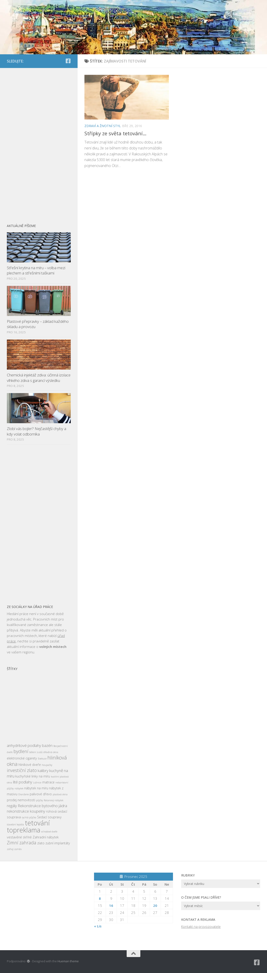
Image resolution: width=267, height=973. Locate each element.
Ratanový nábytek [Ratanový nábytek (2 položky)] (53, 800)
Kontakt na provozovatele (201, 926)
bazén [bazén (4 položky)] (47, 745)
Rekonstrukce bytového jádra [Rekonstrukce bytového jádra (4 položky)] (42, 805)
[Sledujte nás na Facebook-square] (68, 61)
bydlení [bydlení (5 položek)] (20, 751)
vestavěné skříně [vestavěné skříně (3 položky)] (19, 837)
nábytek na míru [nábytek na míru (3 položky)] (36, 788)
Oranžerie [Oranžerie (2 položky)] (23, 794)
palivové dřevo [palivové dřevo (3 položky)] (41, 794)
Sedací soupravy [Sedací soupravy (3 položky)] (49, 817)
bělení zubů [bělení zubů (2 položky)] (35, 752)
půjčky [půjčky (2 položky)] (39, 800)
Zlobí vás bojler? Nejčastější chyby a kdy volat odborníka (36, 431)
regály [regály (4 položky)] (12, 805)
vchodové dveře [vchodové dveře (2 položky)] (49, 831)
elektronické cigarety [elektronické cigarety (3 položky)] (22, 758)
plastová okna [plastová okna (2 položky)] (60, 794)
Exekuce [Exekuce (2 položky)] (42, 758)
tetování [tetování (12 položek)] (37, 822)
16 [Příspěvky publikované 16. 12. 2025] (111, 905)
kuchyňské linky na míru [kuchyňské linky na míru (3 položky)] (32, 776)
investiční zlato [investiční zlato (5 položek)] (22, 770)
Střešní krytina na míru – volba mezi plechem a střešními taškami (36, 270)
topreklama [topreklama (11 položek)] (23, 830)
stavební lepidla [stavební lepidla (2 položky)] (15, 824)
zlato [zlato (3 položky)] (40, 843)
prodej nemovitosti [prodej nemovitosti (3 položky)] (21, 800)
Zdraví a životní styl (102, 126)
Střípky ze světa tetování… (115, 133)
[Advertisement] (39, 143)
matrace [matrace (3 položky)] (48, 782)
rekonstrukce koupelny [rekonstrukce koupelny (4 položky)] (26, 811)
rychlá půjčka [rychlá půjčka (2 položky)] (29, 817)
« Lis (98, 926)
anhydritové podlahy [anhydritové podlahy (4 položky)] (24, 745)
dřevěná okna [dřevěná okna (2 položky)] (50, 752)
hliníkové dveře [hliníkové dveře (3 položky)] (29, 764)
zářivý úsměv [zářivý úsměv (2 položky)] (14, 849)
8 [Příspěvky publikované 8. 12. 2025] (100, 898)
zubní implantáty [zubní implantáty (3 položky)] (57, 843)
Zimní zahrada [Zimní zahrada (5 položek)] (21, 843)
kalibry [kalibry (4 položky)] (43, 770)
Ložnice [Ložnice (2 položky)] (37, 782)
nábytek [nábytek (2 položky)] (19, 788)
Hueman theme (68, 961)
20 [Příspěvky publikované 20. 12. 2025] (155, 905)
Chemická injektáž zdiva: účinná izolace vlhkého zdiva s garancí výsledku (39, 377)
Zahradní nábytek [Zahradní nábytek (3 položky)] (46, 837)
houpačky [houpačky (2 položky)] (47, 765)
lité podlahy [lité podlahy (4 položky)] (22, 782)
